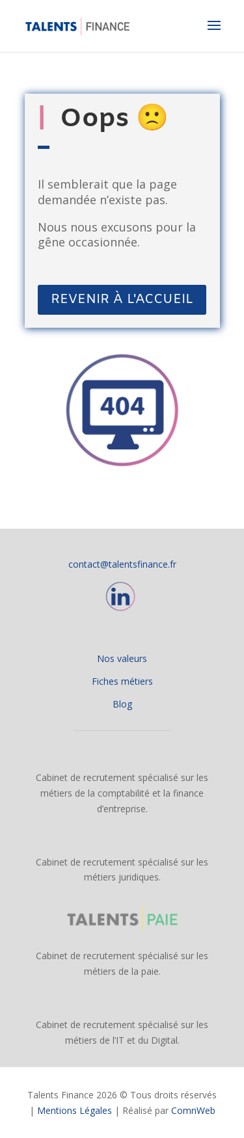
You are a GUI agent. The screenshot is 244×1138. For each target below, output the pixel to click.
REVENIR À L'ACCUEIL (122, 299)
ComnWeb (193, 1110)
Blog (122, 704)
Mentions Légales (74, 1110)
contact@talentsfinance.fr (122, 564)
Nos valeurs (122, 658)
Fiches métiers (122, 681)
